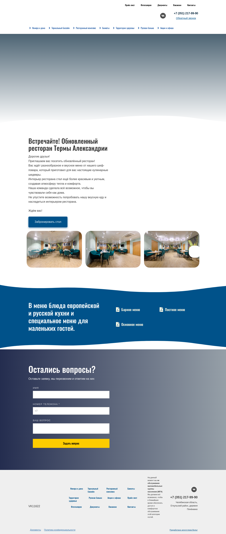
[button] (195, 252)
